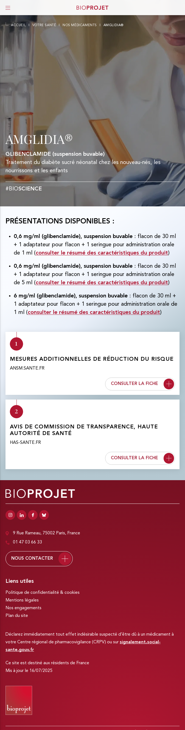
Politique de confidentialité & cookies (42, 592)
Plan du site (16, 616)
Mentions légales (22, 600)
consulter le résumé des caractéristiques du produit (102, 253)
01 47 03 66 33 (23, 542)
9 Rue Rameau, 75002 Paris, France (42, 533)
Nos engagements (23, 608)
